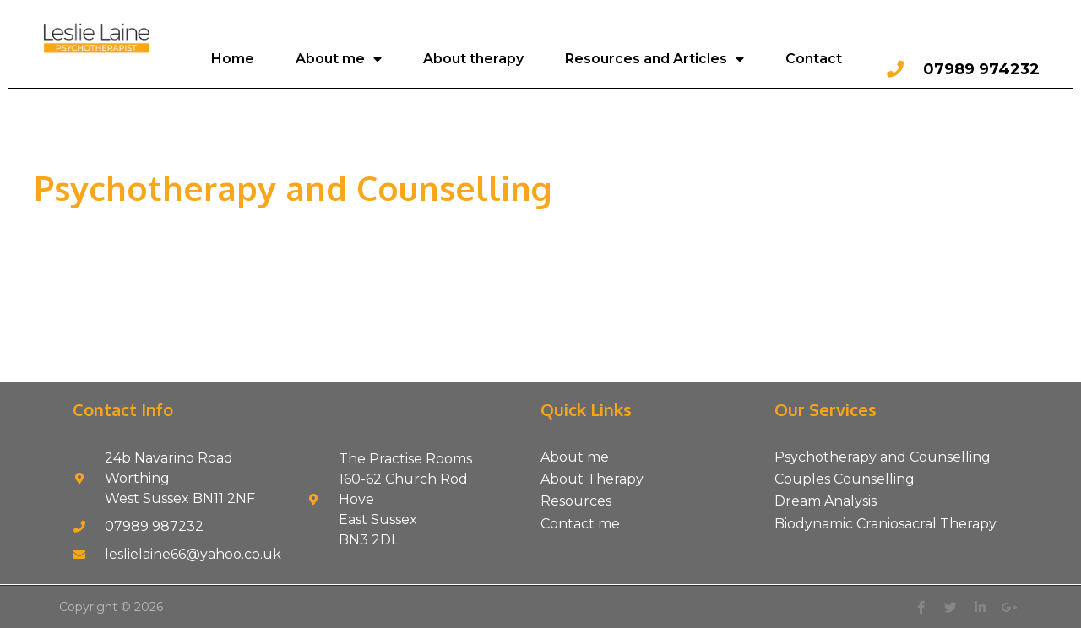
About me (339, 59)
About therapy (473, 59)
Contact (813, 59)
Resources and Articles (654, 59)
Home (232, 59)
